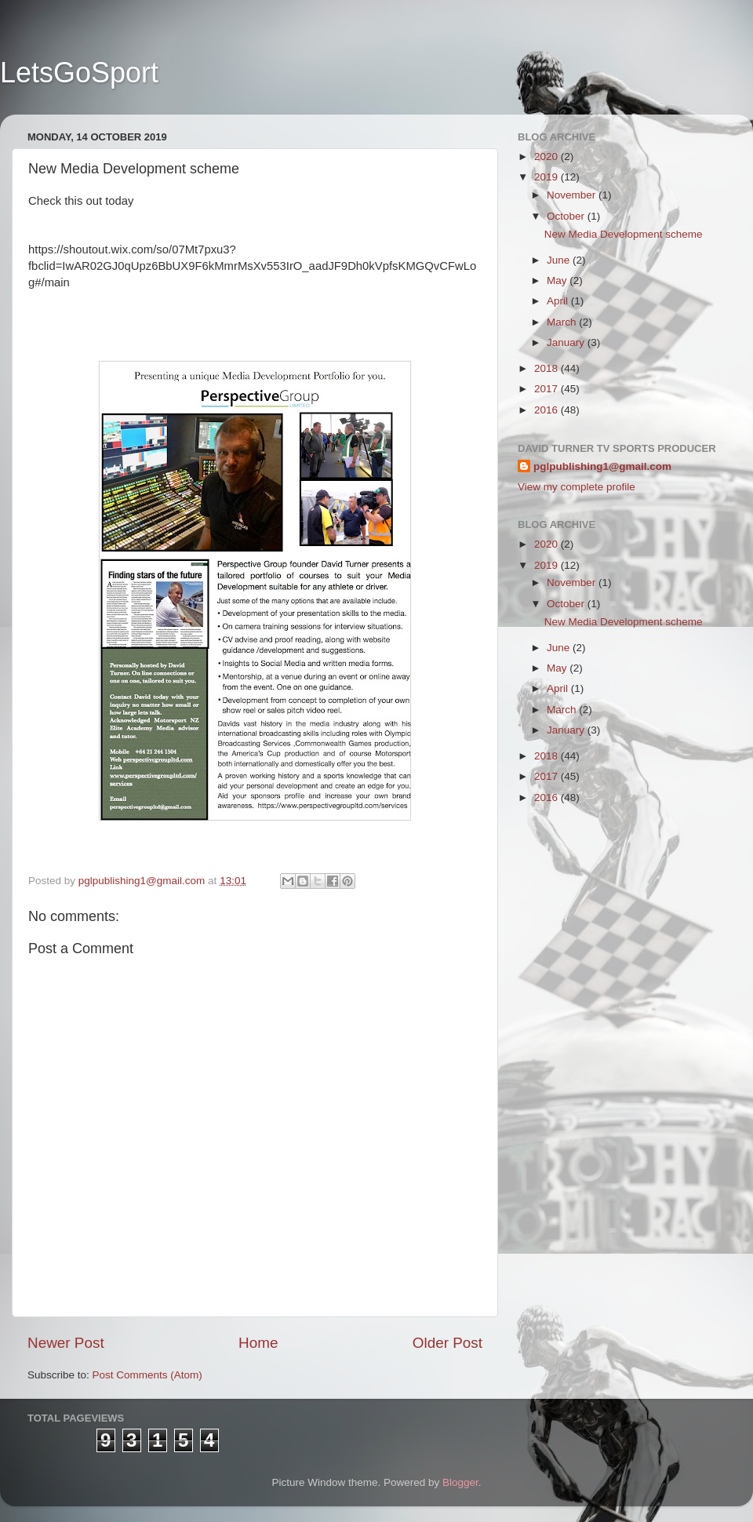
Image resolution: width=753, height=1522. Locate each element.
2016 (547, 410)
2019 (547, 177)
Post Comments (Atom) (147, 1375)
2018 (547, 368)
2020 (547, 156)
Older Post (447, 1342)
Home (258, 1342)
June (560, 260)
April (559, 301)
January (567, 342)
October (567, 216)
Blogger (460, 1482)
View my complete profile (576, 487)
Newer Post (65, 1342)
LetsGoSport (79, 72)
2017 (547, 389)
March (563, 322)
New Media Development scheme (623, 234)
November (572, 195)
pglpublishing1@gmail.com (602, 466)
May (558, 280)
